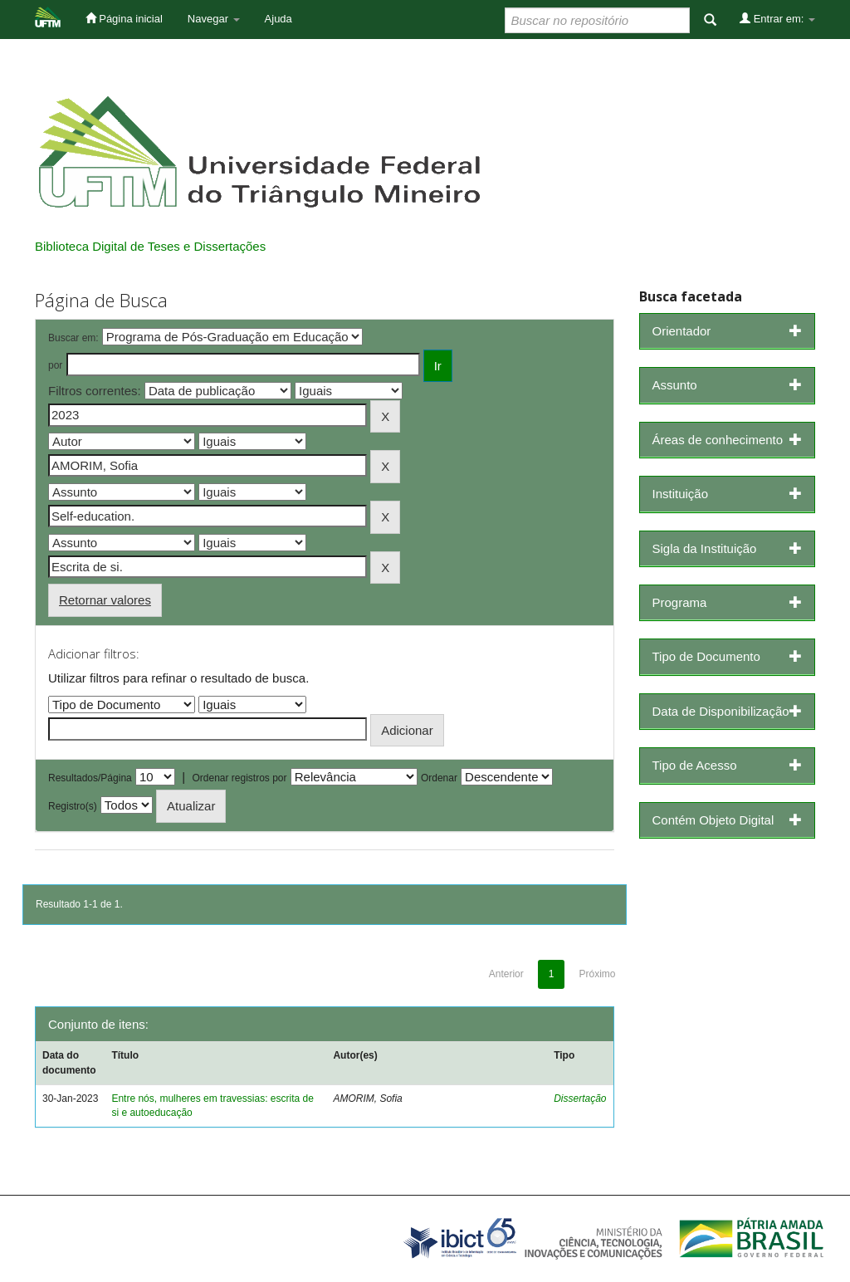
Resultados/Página (90, 778)
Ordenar (439, 778)
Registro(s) (72, 806)
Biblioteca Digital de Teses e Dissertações (150, 246)
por (55, 365)
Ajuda (278, 18)
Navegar (214, 18)
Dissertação (580, 1098)
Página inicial (124, 18)
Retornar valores (105, 600)
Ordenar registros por (239, 778)
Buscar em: (73, 338)
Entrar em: (777, 18)
